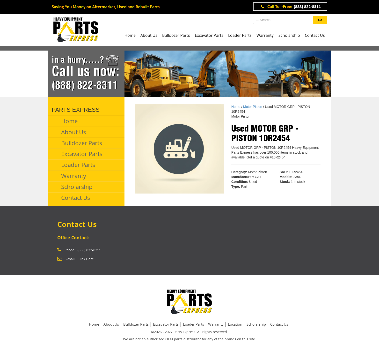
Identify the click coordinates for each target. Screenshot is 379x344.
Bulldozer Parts (176, 35)
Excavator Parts (209, 35)
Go (320, 20)
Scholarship (289, 35)
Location (235, 324)
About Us (148, 35)
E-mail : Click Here (75, 259)
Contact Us (315, 35)
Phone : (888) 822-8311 (79, 250)
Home (130, 35)
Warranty (265, 35)
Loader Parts (240, 35)
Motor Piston (252, 107)
